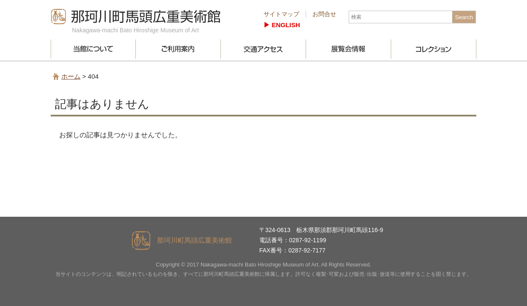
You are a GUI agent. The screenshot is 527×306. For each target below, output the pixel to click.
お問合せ (324, 14)
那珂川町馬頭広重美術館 (136, 16)
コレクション (433, 49)
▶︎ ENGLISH (282, 24)
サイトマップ (281, 14)
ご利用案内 (178, 49)
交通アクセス (263, 49)
